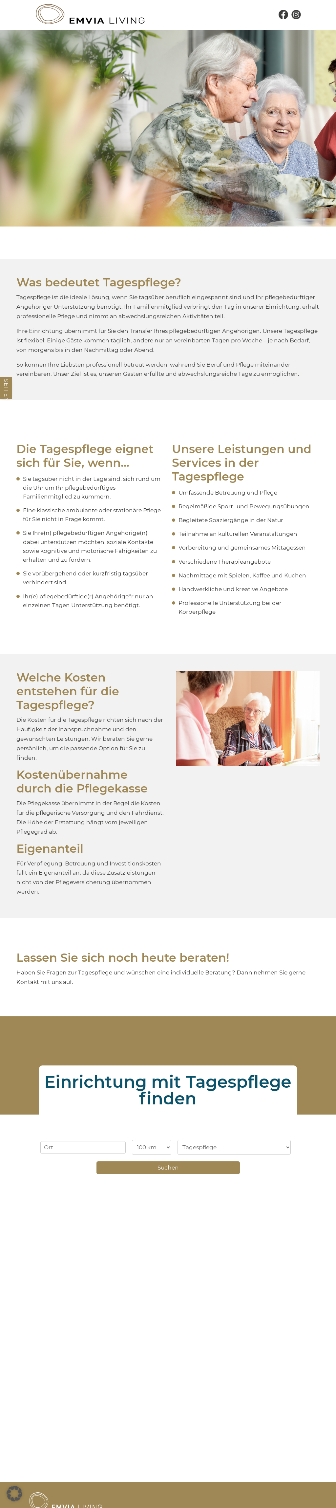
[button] (14, 1493)
